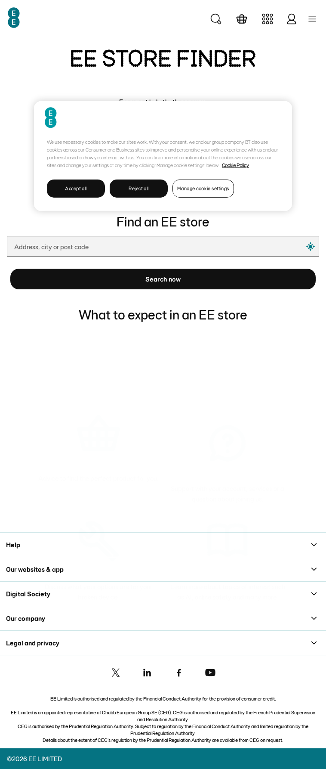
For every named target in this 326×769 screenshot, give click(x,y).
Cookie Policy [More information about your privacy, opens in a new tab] (235, 165)
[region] (163, 156)
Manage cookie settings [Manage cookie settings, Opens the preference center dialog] (203, 188)
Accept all (76, 188)
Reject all (139, 188)
